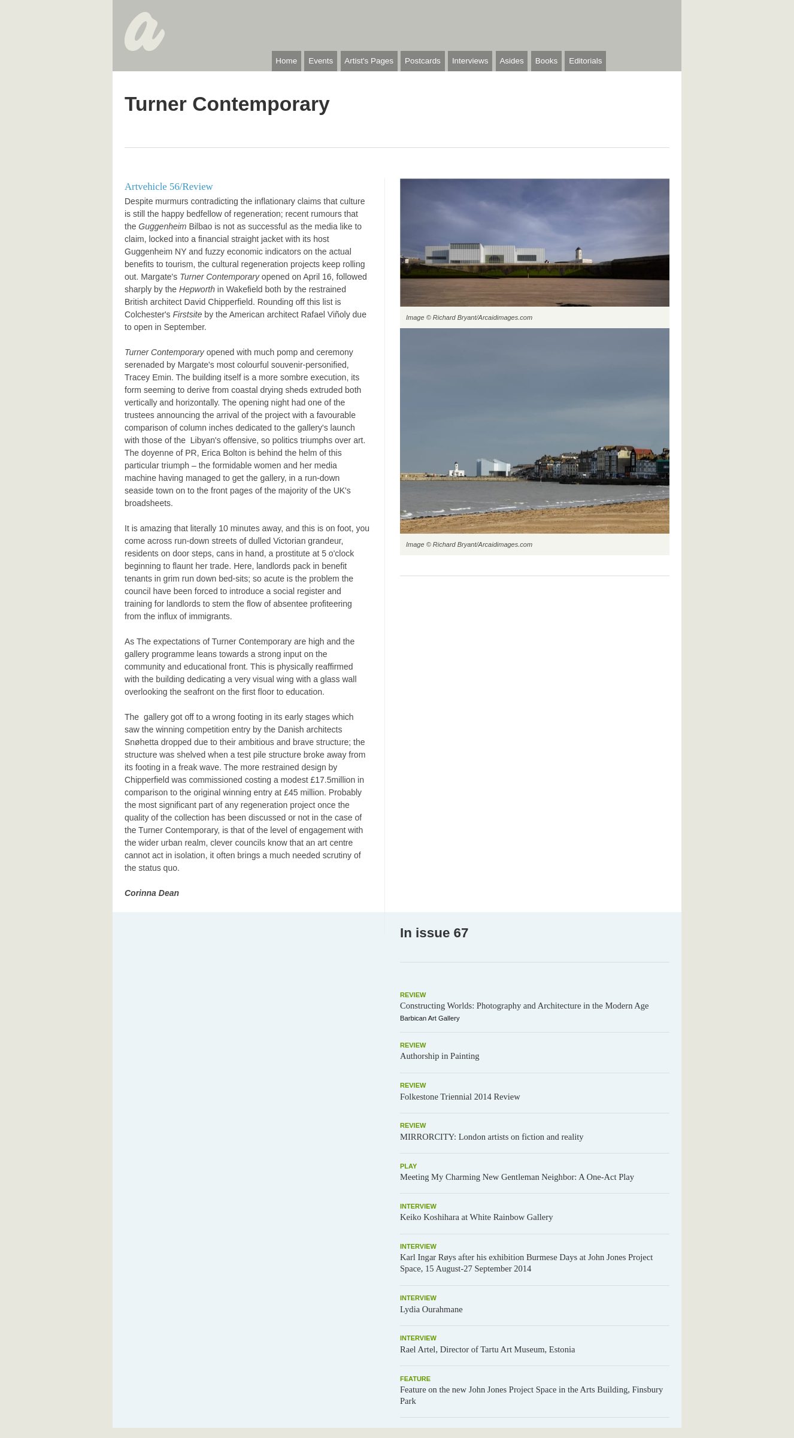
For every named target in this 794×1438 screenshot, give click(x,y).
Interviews (470, 60)
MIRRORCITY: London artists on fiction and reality (492, 1137)
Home (286, 60)
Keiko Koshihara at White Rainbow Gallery (476, 1217)
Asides (511, 60)
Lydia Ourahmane (431, 1309)
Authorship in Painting (440, 1056)
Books (546, 60)
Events (320, 60)
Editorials (585, 60)
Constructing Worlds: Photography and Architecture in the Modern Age (524, 1005)
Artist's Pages (368, 60)
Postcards (423, 60)
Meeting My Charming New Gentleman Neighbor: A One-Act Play (517, 1177)
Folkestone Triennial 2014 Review (460, 1096)
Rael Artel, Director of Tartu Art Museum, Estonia (487, 1349)
